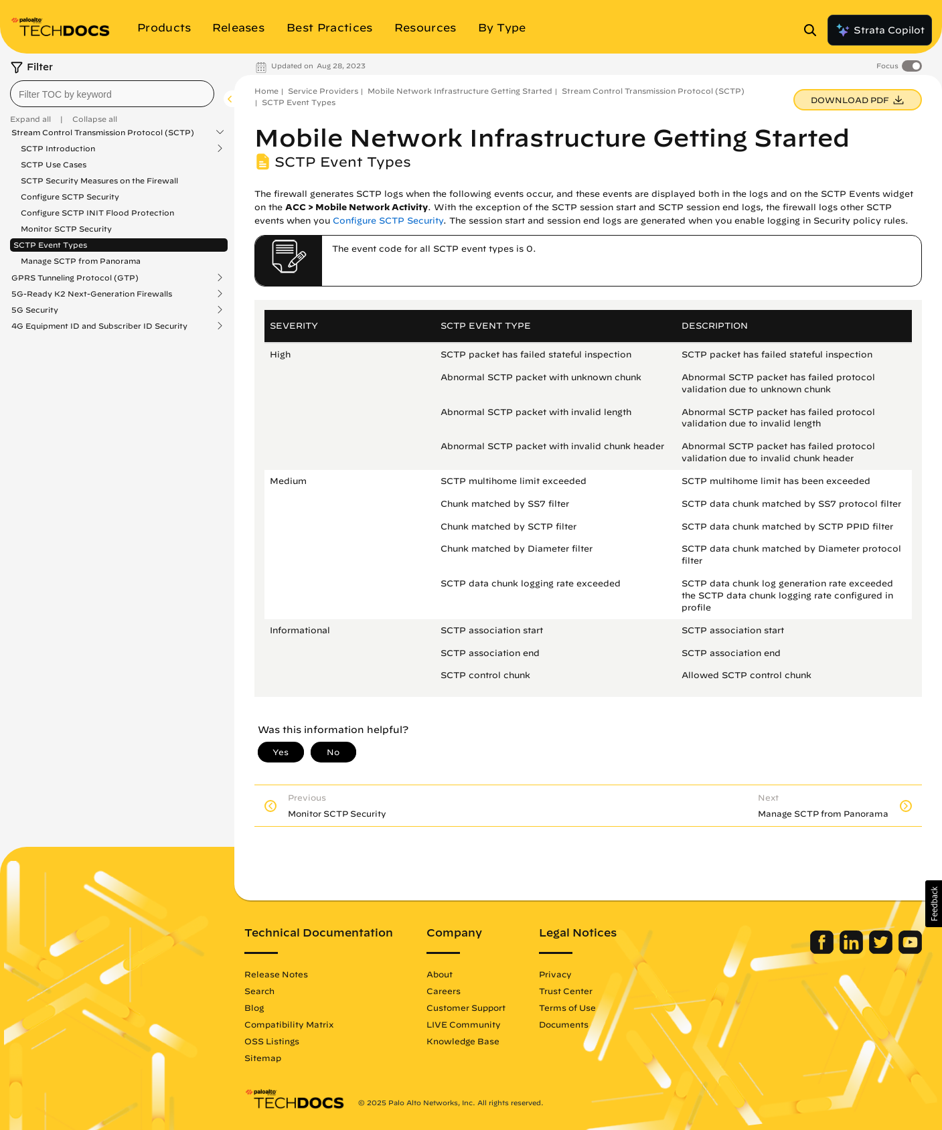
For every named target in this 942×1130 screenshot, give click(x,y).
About (439, 974)
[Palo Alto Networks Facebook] (823, 950)
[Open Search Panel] (814, 30)
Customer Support (465, 1007)
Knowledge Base (462, 1041)
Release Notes (276, 974)
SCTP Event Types (50, 244)
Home (266, 90)
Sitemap (262, 1057)
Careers (443, 990)
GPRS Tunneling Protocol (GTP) (75, 278)
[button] (933, 903)
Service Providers (323, 90)
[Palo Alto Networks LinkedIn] (853, 950)
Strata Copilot (880, 30)
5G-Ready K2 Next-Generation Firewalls (91, 294)
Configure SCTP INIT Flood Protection (97, 212)
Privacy (555, 974)
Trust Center (566, 990)
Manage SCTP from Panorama (81, 260)
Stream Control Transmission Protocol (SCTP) (102, 133)
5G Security (34, 310)
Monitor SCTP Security (66, 228)
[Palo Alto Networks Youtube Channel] (910, 950)
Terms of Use (567, 1007)
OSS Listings (271, 1041)
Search (259, 990)
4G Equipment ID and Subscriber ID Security (99, 326)
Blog (254, 1007)
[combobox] (112, 93)
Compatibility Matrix (288, 1024)
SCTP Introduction (58, 149)
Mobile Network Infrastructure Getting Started (460, 90)
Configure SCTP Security (70, 196)
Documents (563, 1024)
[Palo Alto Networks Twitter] (882, 950)
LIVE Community (463, 1024)
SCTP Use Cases (53, 164)
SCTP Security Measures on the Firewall (99, 180)
